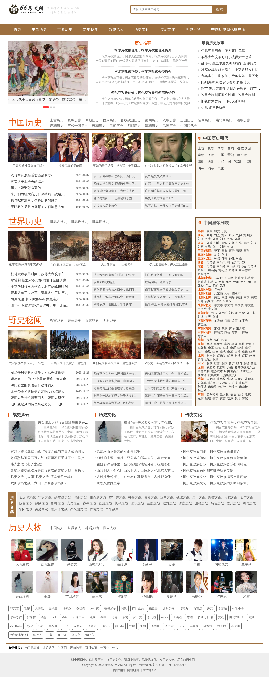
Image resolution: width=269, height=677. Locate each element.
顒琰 (208, 398)
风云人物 (109, 528)
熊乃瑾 (119, 626)
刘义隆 (233, 313)
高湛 (254, 297)
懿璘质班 (214, 375)
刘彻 (239, 235)
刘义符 (223, 313)
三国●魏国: (205, 250)
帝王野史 (74, 320)
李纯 (240, 347)
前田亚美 (138, 608)
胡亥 (217, 231)
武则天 (250, 344)
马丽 (114, 617)
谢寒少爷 (168, 608)
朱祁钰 (212, 382)
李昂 (208, 351)
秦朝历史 (151, 120)
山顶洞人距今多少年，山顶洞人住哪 (117, 381)
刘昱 (208, 316)
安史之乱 (73, 503)
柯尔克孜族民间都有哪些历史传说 (208, 470)
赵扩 (232, 363)
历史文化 (141, 29)
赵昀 (239, 363)
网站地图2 (149, 670)
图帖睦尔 (246, 371)
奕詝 (223, 398)
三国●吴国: (205, 258)
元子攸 (252, 281)
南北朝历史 (224, 120)
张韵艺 (105, 626)
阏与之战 (249, 503)
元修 (223, 285)
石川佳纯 (16, 626)
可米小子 (238, 608)
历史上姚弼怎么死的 (26, 188)
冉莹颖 (194, 626)
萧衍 (217, 328)
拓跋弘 (212, 281)
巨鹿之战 (153, 503)
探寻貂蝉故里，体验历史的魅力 (34, 200)
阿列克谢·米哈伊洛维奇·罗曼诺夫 (225, 82)
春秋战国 (244, 148)
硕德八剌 (204, 371)
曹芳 (232, 250)
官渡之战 (105, 503)
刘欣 (223, 239)
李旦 (242, 344)
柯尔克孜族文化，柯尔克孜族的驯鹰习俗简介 (216, 483)
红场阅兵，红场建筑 (158, 282)
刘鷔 (215, 239)
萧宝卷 (243, 320)
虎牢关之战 (117, 497)
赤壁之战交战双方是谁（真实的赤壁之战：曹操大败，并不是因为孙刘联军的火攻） (73, 470)
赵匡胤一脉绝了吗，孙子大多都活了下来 (120, 395)
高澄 (224, 297)
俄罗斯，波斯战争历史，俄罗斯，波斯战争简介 (124, 297)
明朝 (201, 168)
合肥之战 (230, 497)
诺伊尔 (169, 626)
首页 (17, 29)
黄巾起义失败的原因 (158, 176)
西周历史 (109, 120)
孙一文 (137, 617)
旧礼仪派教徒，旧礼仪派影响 (223, 101)
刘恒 (224, 235)
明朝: (201, 378)
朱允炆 (221, 378)
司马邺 (241, 262)
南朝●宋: (203, 313)
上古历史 (56, 120)
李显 (234, 344)
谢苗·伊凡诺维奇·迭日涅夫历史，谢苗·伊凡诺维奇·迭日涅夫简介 (40, 305)
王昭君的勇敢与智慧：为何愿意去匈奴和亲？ (40, 207)
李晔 (245, 351)
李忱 (223, 351)
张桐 (143, 626)
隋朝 (201, 161)
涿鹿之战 (185, 503)
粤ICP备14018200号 (174, 665)
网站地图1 (133, 670)
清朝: (201, 394)
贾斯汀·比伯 (205, 617)
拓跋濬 (202, 281)
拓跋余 (249, 277)
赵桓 (215, 359)
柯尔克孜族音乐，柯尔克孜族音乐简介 (142, 50)
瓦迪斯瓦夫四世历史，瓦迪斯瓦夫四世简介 (173, 297)
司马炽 (231, 262)
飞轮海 (183, 608)
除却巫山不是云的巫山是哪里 (118, 451)
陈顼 (245, 332)
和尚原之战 (98, 497)
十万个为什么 (109, 647)
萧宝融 (202, 324)
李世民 (218, 344)
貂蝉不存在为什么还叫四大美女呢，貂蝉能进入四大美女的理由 (135, 373)
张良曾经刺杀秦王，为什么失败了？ (117, 191)
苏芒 (41, 626)
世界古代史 (58, 222)
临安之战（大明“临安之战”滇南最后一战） (42, 477)
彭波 (30, 626)
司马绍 (222, 266)
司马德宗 (245, 270)
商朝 (221, 148)
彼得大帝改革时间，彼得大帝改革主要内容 (233, 57)
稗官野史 (56, 320)
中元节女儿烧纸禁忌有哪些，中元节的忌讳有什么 (177, 381)
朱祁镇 (202, 382)
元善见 (218, 289)
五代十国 (224, 161)
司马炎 (211, 262)
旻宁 (215, 398)
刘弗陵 (247, 235)
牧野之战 (169, 503)
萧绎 (232, 328)
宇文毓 (239, 305)
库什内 (94, 608)
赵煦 (201, 359)
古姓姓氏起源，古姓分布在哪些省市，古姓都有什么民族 (139, 477)
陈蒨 (227, 332)
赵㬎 (254, 363)
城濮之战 (201, 503)
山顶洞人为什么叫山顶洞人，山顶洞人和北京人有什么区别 (140, 470)
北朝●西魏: (205, 293)
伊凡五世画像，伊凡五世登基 (223, 50)
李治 (227, 344)
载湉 (237, 398)
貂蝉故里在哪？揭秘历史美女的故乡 (117, 183)
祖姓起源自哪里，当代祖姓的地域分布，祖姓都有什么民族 (140, 464)
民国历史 (169, 125)
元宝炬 (218, 293)
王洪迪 (177, 617)
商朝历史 (92, 120)
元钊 (243, 281)
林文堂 (14, 608)
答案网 (62, 647)
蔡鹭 (125, 617)
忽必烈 (211, 367)
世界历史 (65, 29)
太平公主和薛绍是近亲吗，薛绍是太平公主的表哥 (40, 391)
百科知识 (91, 647)
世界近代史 (79, 222)
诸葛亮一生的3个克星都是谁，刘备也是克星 (40, 379)
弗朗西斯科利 (19, 634)
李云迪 (151, 617)
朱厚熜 (202, 386)
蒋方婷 (207, 626)
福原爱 (153, 608)
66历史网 (189, 659)
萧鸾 (235, 320)
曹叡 (224, 250)
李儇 (237, 351)
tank (54, 617)
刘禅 (224, 254)
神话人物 (92, 528)
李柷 (252, 351)
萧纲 (224, 328)
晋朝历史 (204, 120)
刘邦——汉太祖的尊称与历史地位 (167, 183)
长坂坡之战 (27, 497)
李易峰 (53, 626)
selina (164, 617)
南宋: (201, 363)
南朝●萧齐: (205, 320)
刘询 (201, 239)
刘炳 (201, 246)
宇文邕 (249, 305)
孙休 (232, 258)
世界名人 (74, 528)
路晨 (65, 617)
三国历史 (187, 120)
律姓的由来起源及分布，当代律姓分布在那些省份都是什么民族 (171, 422)
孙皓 (239, 258)
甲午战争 (112, 509)
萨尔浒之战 (62, 497)
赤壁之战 (89, 503)
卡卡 (182, 626)
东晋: (201, 266)
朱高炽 (239, 378)
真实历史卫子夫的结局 (27, 181)
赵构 (209, 363)
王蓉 (50, 634)
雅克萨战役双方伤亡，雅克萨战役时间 (229, 69)
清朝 (211, 168)
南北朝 (242, 155)
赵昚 (217, 363)
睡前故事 (76, 647)
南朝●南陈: (205, 332)
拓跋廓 (236, 293)
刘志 (215, 246)
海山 (230, 367)
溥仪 (245, 398)
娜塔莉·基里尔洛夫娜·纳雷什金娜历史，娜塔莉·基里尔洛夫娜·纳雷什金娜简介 (40, 280)
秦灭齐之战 (59, 509)
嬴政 (209, 231)
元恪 (229, 281)
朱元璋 (211, 378)
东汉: (201, 243)
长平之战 (121, 503)
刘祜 (246, 243)
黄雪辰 (197, 608)
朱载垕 (212, 386)
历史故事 (133, 659)
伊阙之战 (41, 503)
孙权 (217, 258)
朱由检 (202, 390)
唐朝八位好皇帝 (108, 483)
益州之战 (233, 503)
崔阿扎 (155, 626)
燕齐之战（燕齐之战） (27, 464)
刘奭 (208, 239)
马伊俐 (37, 634)
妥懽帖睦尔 (228, 375)
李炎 (215, 351)
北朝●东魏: (205, 289)
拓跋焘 (239, 277)
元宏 (221, 281)
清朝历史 (151, 125)
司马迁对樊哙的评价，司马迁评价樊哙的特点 (40, 372)
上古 (201, 148)
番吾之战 (96, 509)
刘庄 (217, 243)
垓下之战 (199, 497)
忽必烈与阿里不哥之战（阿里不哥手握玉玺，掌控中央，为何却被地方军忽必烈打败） (74, 458)
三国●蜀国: (205, 254)
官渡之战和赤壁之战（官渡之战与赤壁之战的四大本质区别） (56, 451)
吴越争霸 (41, 509)
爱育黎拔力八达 (245, 367)
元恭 (208, 285)
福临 (233, 394)
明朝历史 (134, 125)
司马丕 (202, 270)
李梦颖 (222, 608)
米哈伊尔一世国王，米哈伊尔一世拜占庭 (120, 304)
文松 (221, 617)
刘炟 (224, 243)
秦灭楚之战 (78, 509)
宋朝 (237, 161)
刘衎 (230, 239)
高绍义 (227, 301)
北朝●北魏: (205, 277)
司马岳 (241, 266)
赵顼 (252, 355)
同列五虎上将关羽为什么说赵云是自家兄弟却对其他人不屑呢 (184, 403)
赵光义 (221, 355)
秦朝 (201, 155)
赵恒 (230, 355)
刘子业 (251, 313)
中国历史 (39, 29)
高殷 (239, 297)
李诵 (233, 347)
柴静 (44, 617)
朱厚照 (243, 382)
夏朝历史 (74, 120)
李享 (211, 347)
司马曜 (233, 270)
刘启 (232, 235)
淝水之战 (137, 503)
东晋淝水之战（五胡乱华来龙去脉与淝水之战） (73, 422)
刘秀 (209, 243)
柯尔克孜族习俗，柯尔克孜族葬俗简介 (142, 71)
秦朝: (201, 231)
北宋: (201, 355)
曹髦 (239, 250)
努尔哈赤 (212, 394)
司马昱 (222, 270)
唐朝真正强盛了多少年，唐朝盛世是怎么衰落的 (176, 373)
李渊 (210, 344)
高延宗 (209, 301)
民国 (221, 168)
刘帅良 (75, 634)
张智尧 (80, 608)
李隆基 (202, 347)
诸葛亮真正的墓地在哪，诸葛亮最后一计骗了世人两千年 (130, 388)
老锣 (27, 608)
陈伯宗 (236, 332)
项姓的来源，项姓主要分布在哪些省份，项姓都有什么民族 (140, 458)
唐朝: (201, 344)
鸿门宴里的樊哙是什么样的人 (32, 385)
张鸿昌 (53, 608)
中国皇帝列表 (216, 222)
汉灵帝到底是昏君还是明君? (32, 175)
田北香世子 (236, 617)
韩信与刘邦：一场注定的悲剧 (113, 198)
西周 (230, 148)
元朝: (201, 367)
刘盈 (217, 235)
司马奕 (212, 270)
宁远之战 (45, 497)
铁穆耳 (221, 367)
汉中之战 (167, 497)
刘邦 (209, 235)
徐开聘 (221, 626)
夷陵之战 (151, 497)
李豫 (218, 347)
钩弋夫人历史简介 (105, 205)
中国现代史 (188, 125)
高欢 (217, 297)
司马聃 (252, 266)
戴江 (252, 617)
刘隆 (239, 243)
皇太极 (224, 394)
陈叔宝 (202, 336)
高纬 (201, 301)
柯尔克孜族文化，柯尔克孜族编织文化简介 (215, 477)
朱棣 (230, 378)
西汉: (201, 235)
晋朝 (230, 155)
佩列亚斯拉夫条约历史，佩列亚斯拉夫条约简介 (124, 289)
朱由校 (243, 386)
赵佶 (208, 359)
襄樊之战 (215, 497)
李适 (226, 347)
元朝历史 (116, 125)
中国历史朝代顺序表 (228, 29)
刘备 (217, 254)
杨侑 (224, 340)
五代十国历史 (78, 125)
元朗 (215, 285)
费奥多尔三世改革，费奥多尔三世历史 (229, 76)
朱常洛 (233, 386)
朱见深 (222, 382)
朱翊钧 (222, 386)
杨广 (217, 340)
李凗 (230, 351)
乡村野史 (109, 320)
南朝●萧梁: (205, 328)
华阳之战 (25, 509)
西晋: (201, 262)
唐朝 (211, 161)
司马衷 (221, 262)
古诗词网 (49, 647)
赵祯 (237, 355)
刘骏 (242, 313)
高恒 (218, 301)
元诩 (236, 281)
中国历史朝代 (215, 138)
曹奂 (246, 250)
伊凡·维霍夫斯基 (213, 107)
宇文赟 (202, 309)
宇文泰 (218, 305)
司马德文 (204, 274)
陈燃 (190, 617)
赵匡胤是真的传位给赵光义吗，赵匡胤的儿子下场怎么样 (40, 404)
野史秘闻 (90, 29)
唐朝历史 (56, 125)
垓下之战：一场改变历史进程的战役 (168, 205)
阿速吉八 (233, 371)
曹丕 (217, 250)
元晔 (201, 285)
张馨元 (91, 626)
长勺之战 (246, 497)
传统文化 (167, 29)
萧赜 (227, 320)
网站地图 (119, 670)
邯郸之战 (57, 503)
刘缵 (208, 246)
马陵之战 (217, 503)
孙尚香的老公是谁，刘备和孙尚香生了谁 (171, 388)
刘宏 (223, 246)
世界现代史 (100, 222)
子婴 (224, 231)
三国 (221, 155)
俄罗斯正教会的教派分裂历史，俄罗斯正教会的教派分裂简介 (184, 289)
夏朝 (211, 148)
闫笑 (124, 608)
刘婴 (237, 239)
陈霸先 (218, 332)
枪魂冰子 (110, 608)
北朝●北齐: (205, 297)
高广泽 (62, 634)
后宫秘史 (92, 320)
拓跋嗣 (228, 277)
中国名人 (56, 528)
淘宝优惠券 (32, 647)
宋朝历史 (98, 125)
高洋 (232, 297)
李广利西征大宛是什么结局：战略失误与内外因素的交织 (40, 194)
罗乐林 (31, 617)
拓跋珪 (218, 277)
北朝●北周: (205, 305)
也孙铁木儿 (218, 371)
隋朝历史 (243, 120)
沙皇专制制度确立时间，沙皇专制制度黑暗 (233, 95)
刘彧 (201, 316)
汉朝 (211, 155)
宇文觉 (228, 305)
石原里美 (78, 617)
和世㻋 (202, 375)
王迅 (66, 626)
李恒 (248, 347)
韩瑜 (132, 626)
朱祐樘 (233, 382)
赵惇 (224, 363)
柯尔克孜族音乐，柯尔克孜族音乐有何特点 (215, 464)
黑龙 (210, 608)
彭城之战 (183, 497)
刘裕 (214, 313)
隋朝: (201, 340)
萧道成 (218, 320)
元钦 (227, 293)
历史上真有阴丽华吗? (159, 198)
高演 (246, 297)
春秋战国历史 (131, 120)
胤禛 (248, 394)
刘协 (230, 246)
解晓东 (89, 634)
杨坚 (209, 340)
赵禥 (246, 363)
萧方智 (240, 328)
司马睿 (211, 266)
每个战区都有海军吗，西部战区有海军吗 (120, 403)
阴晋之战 (25, 503)
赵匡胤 (211, 355)
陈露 (92, 617)
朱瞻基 (249, 378)
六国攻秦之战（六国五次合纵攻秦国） (39, 483)
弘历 (201, 398)
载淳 (230, 398)
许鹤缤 (67, 608)
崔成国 (235, 626)
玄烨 (240, 394)
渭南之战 (80, 497)
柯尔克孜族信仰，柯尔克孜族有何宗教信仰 (143, 92)
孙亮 (224, 258)
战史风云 (116, 29)
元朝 (247, 161)
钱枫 (103, 617)
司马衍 (231, 266)
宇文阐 (212, 309)
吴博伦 (39, 608)
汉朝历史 (169, 120)
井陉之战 (135, 497)
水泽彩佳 (16, 617)
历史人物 (193, 29)
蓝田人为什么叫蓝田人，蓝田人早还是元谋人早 (40, 398)
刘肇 (232, 243)
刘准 (215, 316)
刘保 (254, 243)
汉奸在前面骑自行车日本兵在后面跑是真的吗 (174, 395)
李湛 (201, 351)
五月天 (78, 626)
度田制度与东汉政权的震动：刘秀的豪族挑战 (174, 191)
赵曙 (245, 355)
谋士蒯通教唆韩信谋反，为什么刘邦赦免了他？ (124, 176)
